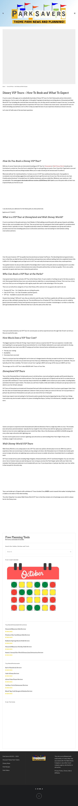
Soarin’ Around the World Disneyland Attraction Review (24, 652)
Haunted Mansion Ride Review (15, 629)
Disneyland (48, 166)
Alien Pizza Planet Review (14, 679)
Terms (65, 770)
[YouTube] (40, 788)
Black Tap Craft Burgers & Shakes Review (18, 691)
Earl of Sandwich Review (13, 667)
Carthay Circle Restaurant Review (16, 685)
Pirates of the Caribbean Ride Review (17, 635)
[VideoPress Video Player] (39, 724)
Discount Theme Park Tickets (11, 760)
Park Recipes (6, 767)
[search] (71, 552)
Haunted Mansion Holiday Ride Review (18, 647)
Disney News (6, 763)
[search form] (37, 552)
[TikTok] (42, 788)
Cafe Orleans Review (12, 673)
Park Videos (6, 770)
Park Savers (6, 756)
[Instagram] (36, 788)
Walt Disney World (58, 166)
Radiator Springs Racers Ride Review (17, 641)
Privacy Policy (59, 770)
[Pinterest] (38, 788)
